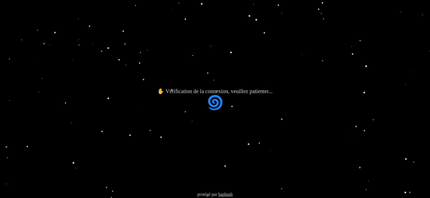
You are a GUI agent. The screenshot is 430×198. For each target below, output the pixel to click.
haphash (225, 194)
